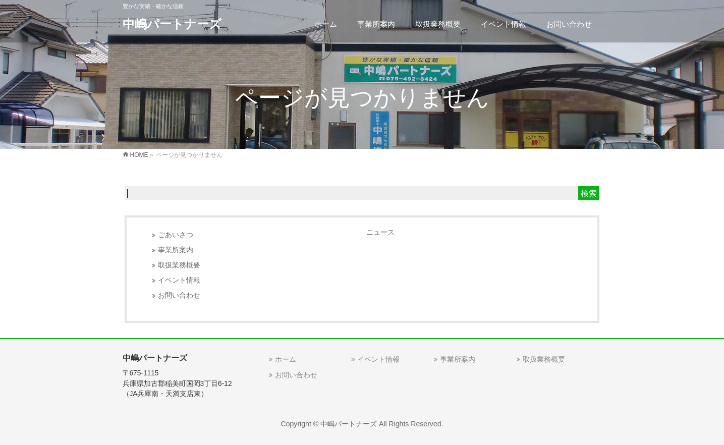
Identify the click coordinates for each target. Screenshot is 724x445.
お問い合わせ (179, 295)
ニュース (380, 232)
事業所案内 (175, 250)
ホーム (285, 359)
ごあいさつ (175, 235)
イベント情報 (179, 280)
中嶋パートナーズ (172, 24)
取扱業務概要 (179, 265)
